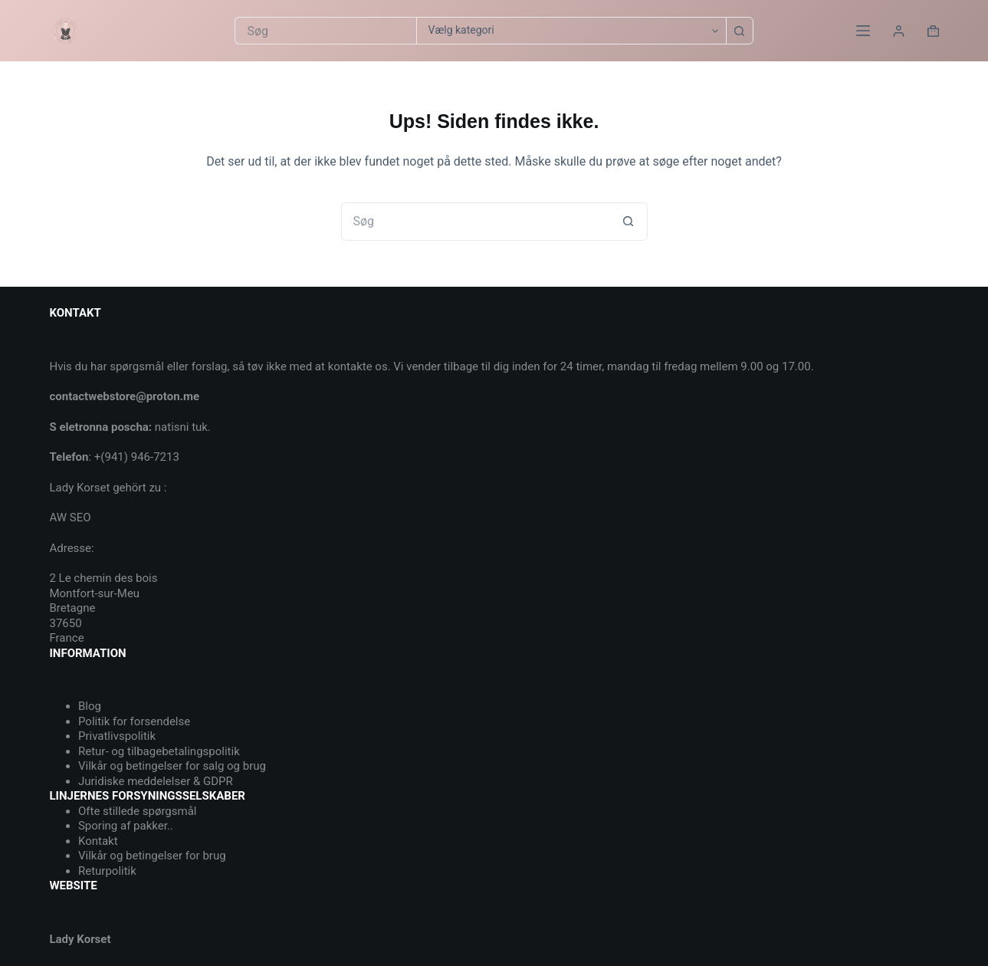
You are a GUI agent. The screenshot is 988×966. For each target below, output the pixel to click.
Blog (89, 706)
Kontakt (98, 841)
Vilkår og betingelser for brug (152, 856)
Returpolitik (107, 871)
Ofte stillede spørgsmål (137, 811)
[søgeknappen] (739, 30)
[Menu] (863, 31)
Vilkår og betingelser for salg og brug (172, 766)
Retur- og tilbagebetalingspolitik (159, 751)
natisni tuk (181, 427)
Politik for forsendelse (134, 721)
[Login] (898, 31)
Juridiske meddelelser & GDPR (155, 781)
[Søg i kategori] (571, 30)
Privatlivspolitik (117, 736)
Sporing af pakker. (124, 826)
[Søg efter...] (325, 30)
